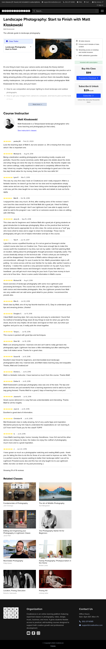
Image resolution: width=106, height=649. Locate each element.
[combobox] (65, 11)
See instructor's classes (27, 130)
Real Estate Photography (13, 560)
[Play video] (53, 49)
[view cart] (87, 2)
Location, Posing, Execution (14, 590)
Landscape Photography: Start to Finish (15, 48)
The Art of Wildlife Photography (51, 503)
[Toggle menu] (102, 11)
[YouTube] (28, 633)
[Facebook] (33, 633)
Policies (53, 646)
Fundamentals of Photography (15, 503)
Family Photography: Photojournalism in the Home (55, 561)
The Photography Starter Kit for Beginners (51, 531)
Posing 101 (43, 590)
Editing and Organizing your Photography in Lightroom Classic (17, 531)
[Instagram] (38, 633)
